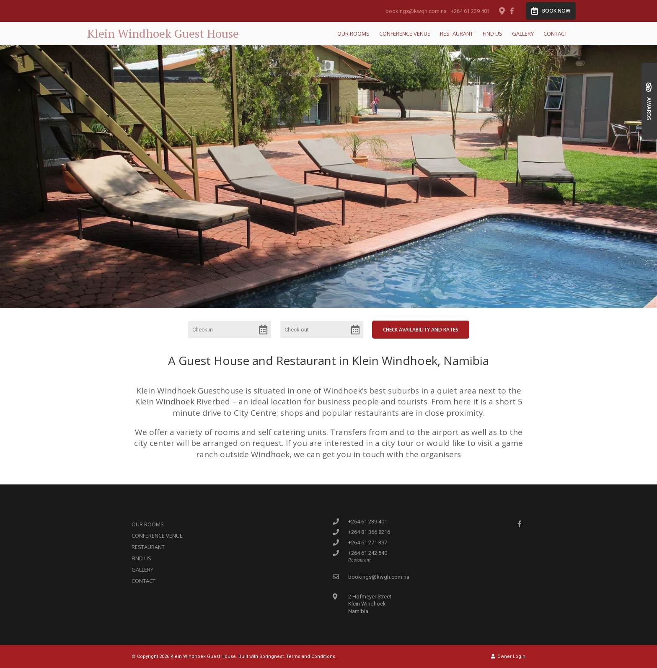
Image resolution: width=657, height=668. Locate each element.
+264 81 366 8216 (369, 532)
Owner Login (508, 656)
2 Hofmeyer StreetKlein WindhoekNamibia (369, 603)
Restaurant (456, 33)
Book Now (550, 11)
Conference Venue (404, 33)
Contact (555, 33)
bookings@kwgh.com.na (416, 11)
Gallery (523, 33)
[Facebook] (512, 11)
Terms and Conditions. (311, 656)
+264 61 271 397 (367, 542)
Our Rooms (353, 33)
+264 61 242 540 (367, 553)
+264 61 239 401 (470, 11)
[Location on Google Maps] (501, 10)
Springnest (271, 656)
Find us (492, 33)
